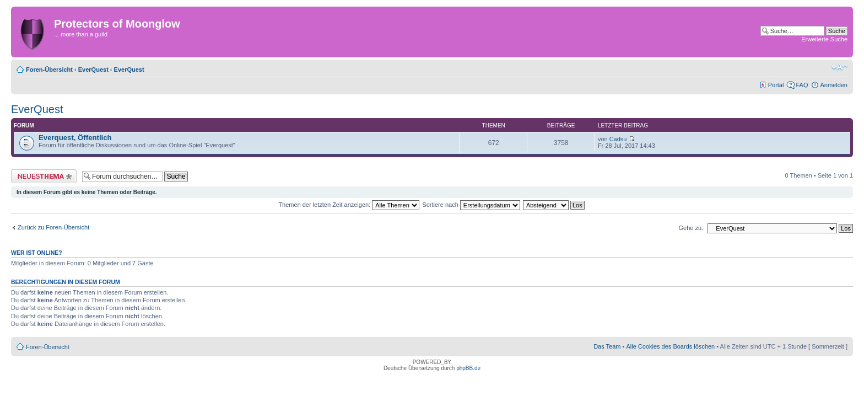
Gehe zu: (690, 227)
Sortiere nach (471, 204)
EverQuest (93, 69)
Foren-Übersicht (49, 69)
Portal (776, 85)
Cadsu (618, 139)
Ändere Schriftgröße (839, 67)
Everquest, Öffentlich (75, 137)
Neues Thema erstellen (44, 176)
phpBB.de (468, 368)
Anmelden (833, 85)
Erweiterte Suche (824, 39)
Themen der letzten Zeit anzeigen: (348, 204)
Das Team (606, 346)
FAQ (802, 85)
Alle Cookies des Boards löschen (670, 346)
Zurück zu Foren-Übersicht (53, 227)
